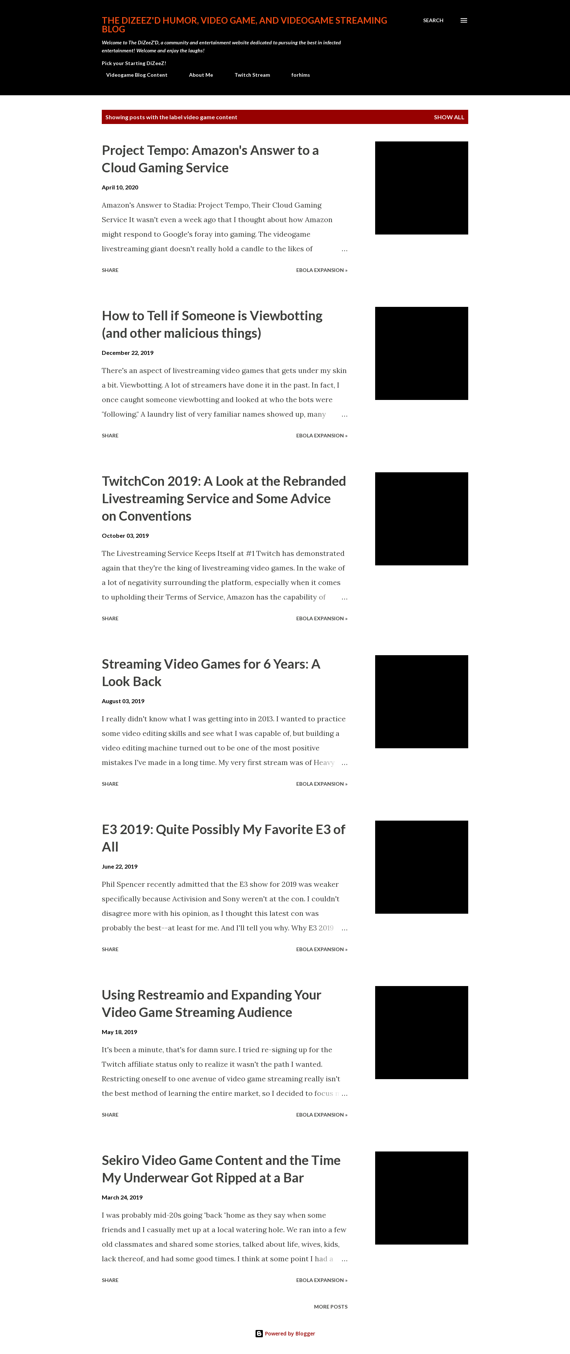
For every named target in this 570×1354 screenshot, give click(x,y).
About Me (197, 75)
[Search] (433, 20)
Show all (449, 116)
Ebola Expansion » (322, 270)
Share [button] (110, 270)
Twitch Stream (248, 75)
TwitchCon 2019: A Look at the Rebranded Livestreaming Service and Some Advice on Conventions (224, 498)
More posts (331, 1306)
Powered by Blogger (285, 1333)
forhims (296, 75)
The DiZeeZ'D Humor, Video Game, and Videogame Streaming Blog (244, 24)
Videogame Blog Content (132, 75)
